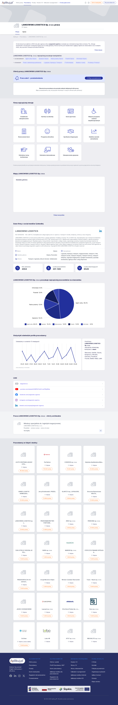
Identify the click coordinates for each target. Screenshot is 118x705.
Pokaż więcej (98, 50)
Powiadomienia (33, 678)
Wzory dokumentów (77, 668)
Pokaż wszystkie (59, 215)
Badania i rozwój (80, 62)
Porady (34, 2)
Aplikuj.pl (15, 36)
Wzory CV (74, 665)
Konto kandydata (96, 2)
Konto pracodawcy (55, 668)
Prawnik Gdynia (70, 58)
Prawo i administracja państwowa (32, 62)
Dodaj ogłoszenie (64, 2)
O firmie (94, 662)
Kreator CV (40, 2)
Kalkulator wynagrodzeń (50, 2)
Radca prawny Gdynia (57, 58)
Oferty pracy (19, 2)
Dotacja (94, 678)
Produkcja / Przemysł (93, 62)
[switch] (94, 78)
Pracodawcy (27, 2)
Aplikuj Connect (96, 675)
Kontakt (94, 665)
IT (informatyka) (69, 62)
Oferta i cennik (54, 662)
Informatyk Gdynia (81, 58)
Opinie (24, 31)
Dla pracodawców (110, 2)
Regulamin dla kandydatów (37, 675)
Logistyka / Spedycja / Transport (53, 62)
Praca (17, 31)
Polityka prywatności (98, 668)
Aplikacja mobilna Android (78, 675)
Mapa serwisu (96, 681)
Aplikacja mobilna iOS (77, 678)
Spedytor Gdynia (43, 58)
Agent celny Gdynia (31, 58)
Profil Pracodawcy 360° (57, 665)
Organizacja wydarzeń (98, 672)
